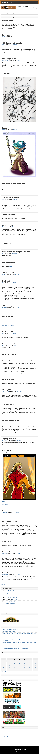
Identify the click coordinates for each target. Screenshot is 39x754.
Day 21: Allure (6, 35)
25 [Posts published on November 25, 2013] (3, 669)
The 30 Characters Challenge (19, 749)
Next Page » (3, 584)
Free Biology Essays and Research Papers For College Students (16, 648)
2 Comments (15, 129)
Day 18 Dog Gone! (7, 552)
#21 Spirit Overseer (7, 20)
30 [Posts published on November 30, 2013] (29, 669)
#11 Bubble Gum (15, 599)
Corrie (3, 44)
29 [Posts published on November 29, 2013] (24, 669)
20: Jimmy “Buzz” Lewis (9, 439)
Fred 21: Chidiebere (7, 225)
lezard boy (5, 128)
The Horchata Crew (5, 391)
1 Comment (19, 216)
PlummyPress (4, 274)
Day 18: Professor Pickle (13, 595)
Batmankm (4, 452)
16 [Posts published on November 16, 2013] (29, 665)
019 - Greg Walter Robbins (9, 390)
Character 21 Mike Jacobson (8, 514)
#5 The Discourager (7, 306)
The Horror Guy (6, 243)
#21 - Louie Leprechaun (8, 404)
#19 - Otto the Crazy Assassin (10, 198)
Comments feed (6, 734)
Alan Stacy (4, 345)
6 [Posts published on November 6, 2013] (14, 663)
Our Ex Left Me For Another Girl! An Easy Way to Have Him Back (16, 646)
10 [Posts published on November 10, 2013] (35, 663)
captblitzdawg (4, 553)
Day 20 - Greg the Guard (9, 59)
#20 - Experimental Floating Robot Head (13, 183)
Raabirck (3, 263)
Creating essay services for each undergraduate (12, 637)
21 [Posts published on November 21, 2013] (19, 667)
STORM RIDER (6, 73)
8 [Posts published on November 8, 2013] (24, 663)
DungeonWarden (5, 60)
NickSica (3, 36)
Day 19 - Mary (6, 573)
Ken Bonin (4, 74)
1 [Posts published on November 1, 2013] (24, 661)
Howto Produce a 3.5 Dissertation (9, 631)
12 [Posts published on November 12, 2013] (9, 665)
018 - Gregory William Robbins (10, 420)
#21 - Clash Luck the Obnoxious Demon (13, 43)
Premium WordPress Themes (29, 751)
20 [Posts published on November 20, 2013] (14, 667)
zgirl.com (4, 503)
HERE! (10, 266)
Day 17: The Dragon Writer (13, 590)
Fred (3, 226)
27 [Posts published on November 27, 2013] (14, 669)
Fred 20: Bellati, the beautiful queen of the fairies (16, 251)
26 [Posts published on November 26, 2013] (9, 669)
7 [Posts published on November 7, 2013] (19, 663)
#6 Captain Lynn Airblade (9, 273)
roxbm (3, 129)
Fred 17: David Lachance (9, 354)
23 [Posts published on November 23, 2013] (29, 667)
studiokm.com (5, 504)
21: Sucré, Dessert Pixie (8, 215)
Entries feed (5, 731)
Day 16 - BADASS (6, 450)
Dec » (5, 671)
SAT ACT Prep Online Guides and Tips (10, 629)
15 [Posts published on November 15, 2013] (24, 665)
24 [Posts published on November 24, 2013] (35, 667)
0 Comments (16, 36)
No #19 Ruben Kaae (7, 316)
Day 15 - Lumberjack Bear (9, 344)
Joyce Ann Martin (5, 216)
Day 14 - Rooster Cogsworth (10, 521)
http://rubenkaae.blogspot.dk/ (8, 325)
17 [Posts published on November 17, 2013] (35, 665)
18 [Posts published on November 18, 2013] (3, 667)
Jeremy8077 (4, 512)
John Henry (5, 603)
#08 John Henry (12, 601)
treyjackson (5, 601)
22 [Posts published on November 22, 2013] (24, 667)
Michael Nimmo (5, 542)
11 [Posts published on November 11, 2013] (3, 665)
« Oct (2, 671)
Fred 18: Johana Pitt (7, 332)
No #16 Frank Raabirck (8, 262)
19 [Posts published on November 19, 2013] (9, 667)
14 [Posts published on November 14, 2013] (19, 665)
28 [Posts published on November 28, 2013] (19, 669)
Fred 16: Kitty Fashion (8, 379)
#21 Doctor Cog (6, 541)
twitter (3, 501)
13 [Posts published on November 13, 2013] (14, 665)
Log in (4, 729)
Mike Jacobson (6, 511)
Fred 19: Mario (6, 281)
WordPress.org (6, 736)
